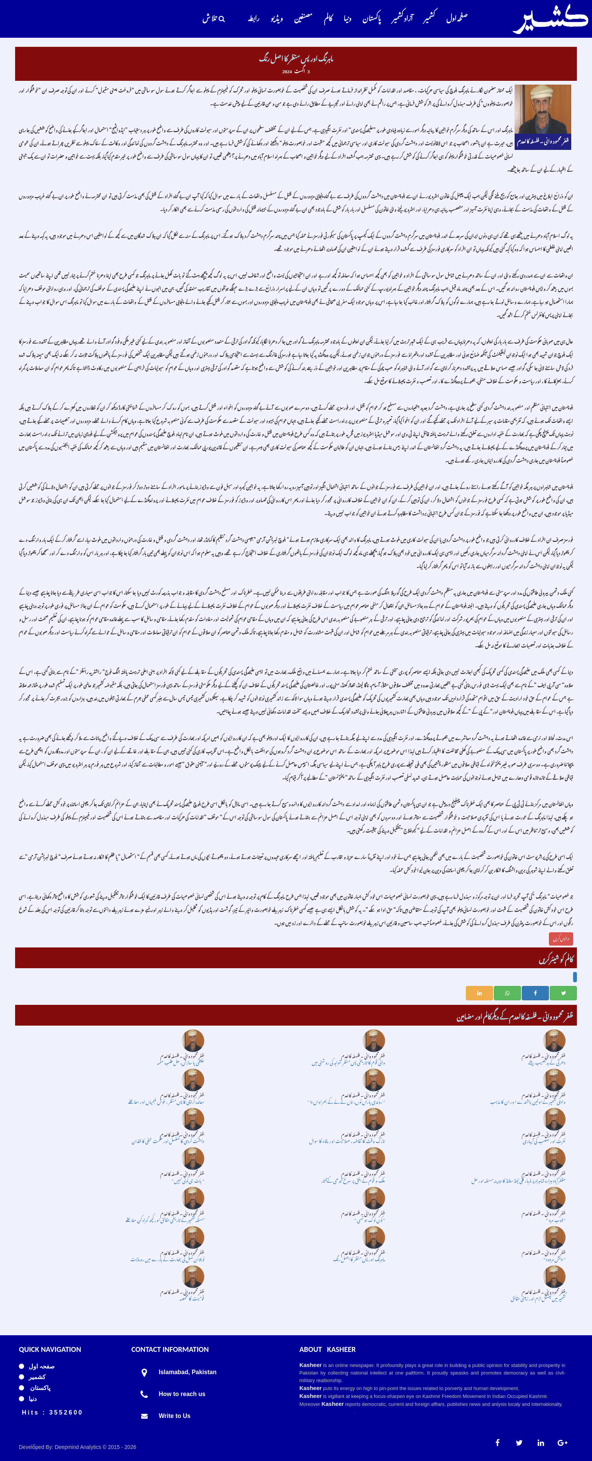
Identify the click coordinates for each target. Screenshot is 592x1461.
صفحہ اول (457, 16)
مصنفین (303, 16)
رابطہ (253, 16)
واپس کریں (561, 937)
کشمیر (429, 16)
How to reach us (182, 1394)
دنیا (347, 16)
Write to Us (175, 1416)
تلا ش (213, 16)
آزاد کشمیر (402, 16)
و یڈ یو (277, 16)
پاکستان (371, 16)
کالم (328, 16)
